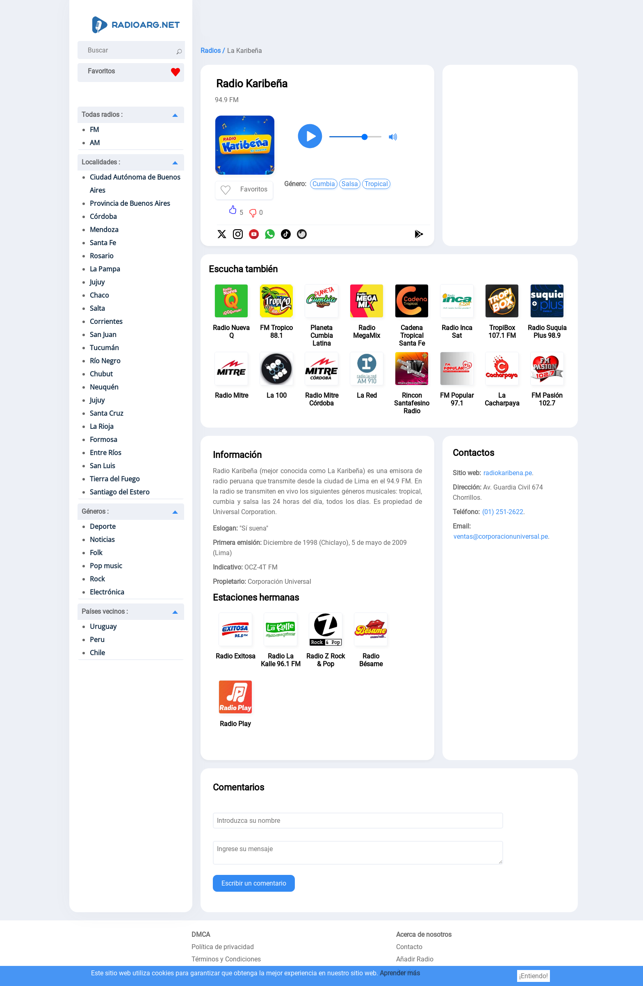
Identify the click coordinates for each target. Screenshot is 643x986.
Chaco (99, 295)
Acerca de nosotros (423, 934)
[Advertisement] (389, 20)
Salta (97, 308)
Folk (96, 552)
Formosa (103, 439)
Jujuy (97, 282)
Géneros (95, 511)
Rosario (102, 255)
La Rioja (102, 426)
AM (95, 142)
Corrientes (106, 321)
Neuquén (104, 387)
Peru (97, 639)
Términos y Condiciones (226, 959)
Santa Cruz (106, 413)
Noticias (102, 539)
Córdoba (103, 216)
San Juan (103, 334)
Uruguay (103, 626)
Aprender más (400, 973)
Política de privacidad (223, 947)
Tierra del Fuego (115, 478)
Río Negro (105, 360)
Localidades (101, 162)
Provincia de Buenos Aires (130, 203)
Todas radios (102, 114)
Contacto (409, 947)
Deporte (103, 526)
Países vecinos (105, 611)
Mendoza (104, 229)
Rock (97, 578)
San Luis (102, 465)
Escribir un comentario (253, 883)
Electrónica (107, 592)
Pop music (106, 565)
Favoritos (136, 72)
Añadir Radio (414, 959)
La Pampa (105, 268)
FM (94, 129)
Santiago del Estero (120, 491)
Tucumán (104, 347)
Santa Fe (103, 242)
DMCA (201, 934)
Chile (97, 652)
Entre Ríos (105, 452)
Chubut (101, 373)
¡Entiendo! (533, 976)
